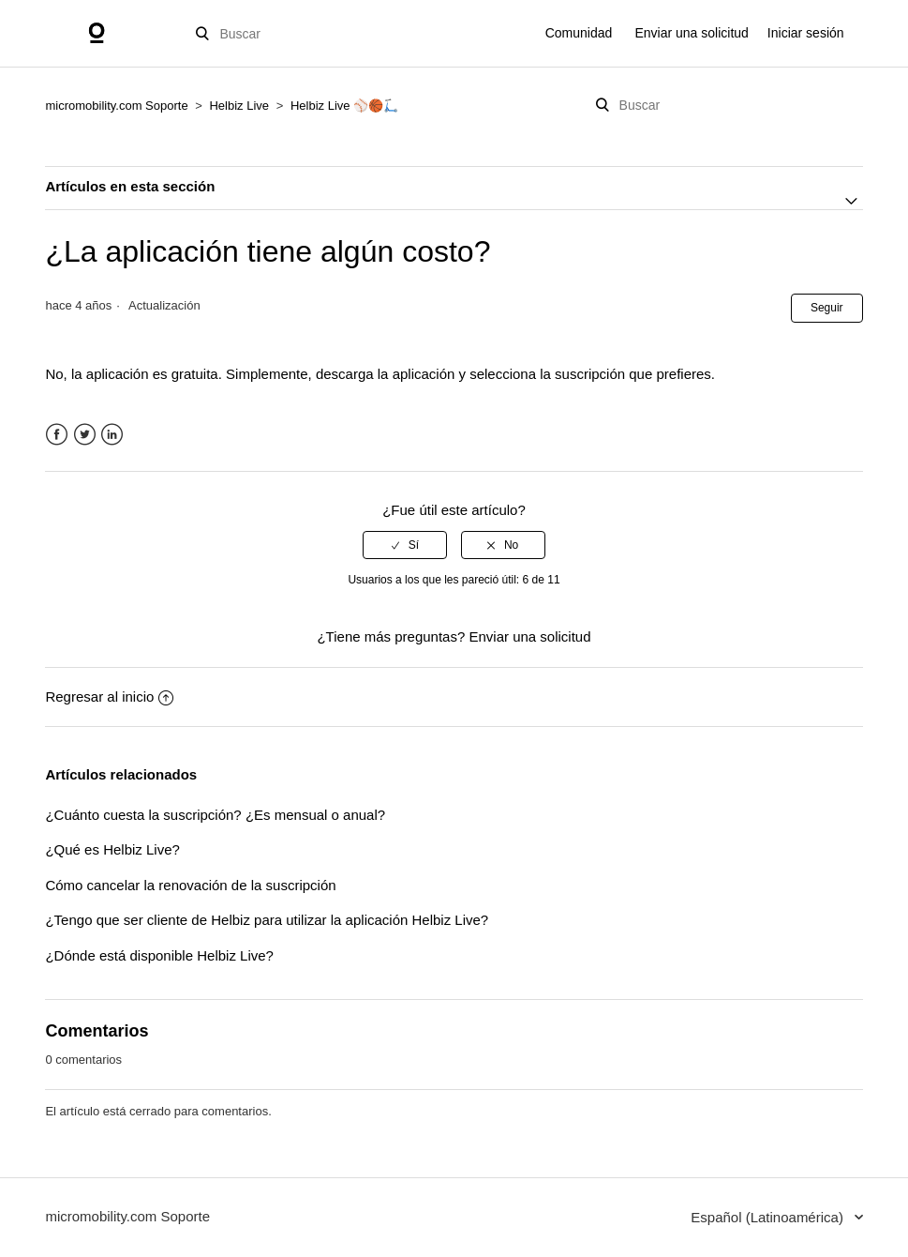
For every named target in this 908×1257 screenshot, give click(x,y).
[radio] (405, 545)
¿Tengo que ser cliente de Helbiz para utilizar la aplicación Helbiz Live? (266, 920)
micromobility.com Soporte (116, 105)
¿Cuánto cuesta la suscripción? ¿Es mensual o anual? (215, 815)
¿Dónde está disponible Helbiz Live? (159, 955)
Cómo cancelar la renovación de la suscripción (190, 885)
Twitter (85, 435)
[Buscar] (292, 34)
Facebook (56, 435)
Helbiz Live (239, 105)
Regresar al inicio (109, 696)
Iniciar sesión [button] (805, 32)
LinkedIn (112, 435)
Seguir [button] (827, 307)
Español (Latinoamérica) (769, 1217)
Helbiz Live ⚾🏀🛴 (344, 105)
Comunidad (579, 32)
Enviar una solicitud (691, 32)
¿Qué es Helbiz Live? (112, 849)
